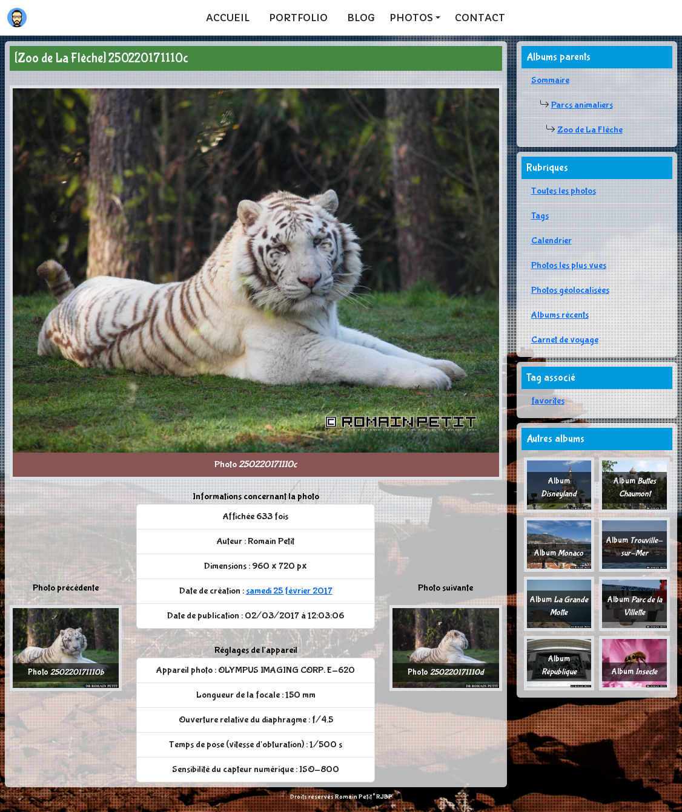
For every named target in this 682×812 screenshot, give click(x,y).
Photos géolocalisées (570, 290)
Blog (361, 17)
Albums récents (560, 315)
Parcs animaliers (582, 105)
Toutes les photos (563, 191)
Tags (540, 215)
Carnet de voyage (564, 339)
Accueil (228, 17)
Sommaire (550, 80)
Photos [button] (411, 17)
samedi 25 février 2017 (289, 591)
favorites (547, 401)
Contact (480, 17)
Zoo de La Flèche (590, 130)
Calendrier (551, 240)
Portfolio (298, 17)
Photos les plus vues (568, 265)
